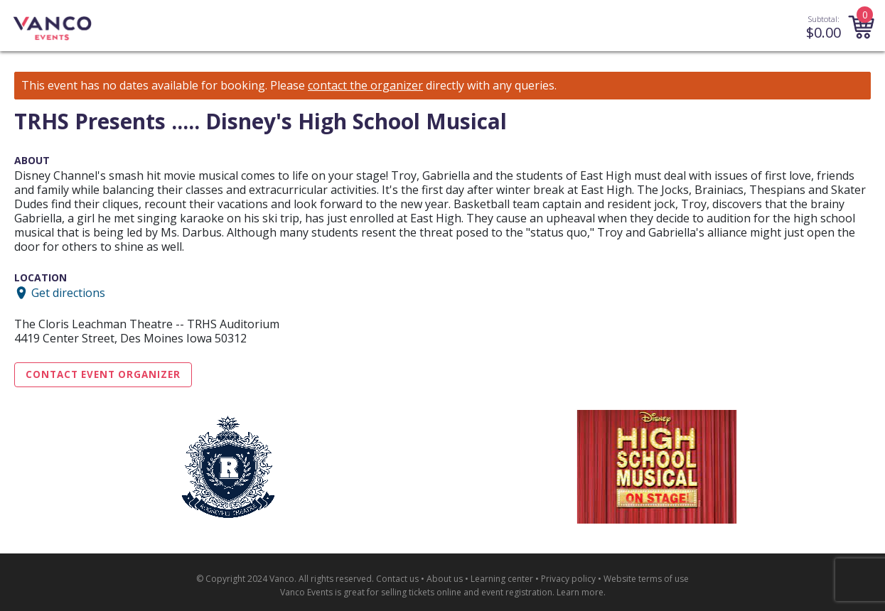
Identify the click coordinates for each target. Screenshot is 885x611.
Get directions (68, 293)
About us (445, 579)
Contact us (397, 579)
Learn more (580, 592)
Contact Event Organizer (103, 374)
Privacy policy (568, 579)
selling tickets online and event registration (466, 592)
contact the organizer (365, 85)
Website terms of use (646, 579)
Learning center (502, 579)
